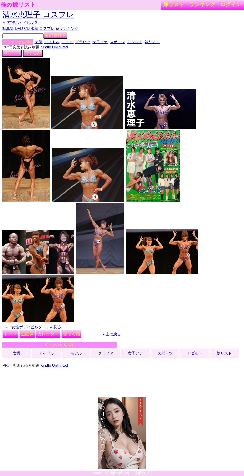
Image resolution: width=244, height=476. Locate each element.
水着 (34, 28)
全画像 (27, 334)
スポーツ (117, 42)
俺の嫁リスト (18, 5)
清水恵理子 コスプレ (38, 14)
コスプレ (47, 28)
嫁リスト (173, 4)
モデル (67, 42)
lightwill (117, 473)
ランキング (202, 4)
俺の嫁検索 (55, 35)
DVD (19, 28)
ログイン (230, 4)
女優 (38, 42)
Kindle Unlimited (54, 47)
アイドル (52, 42)
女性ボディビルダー (24, 22)
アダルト (134, 42)
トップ (10, 334)
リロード (12, 53)
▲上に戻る (111, 334)
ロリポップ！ (141, 473)
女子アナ (100, 42)
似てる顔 (32, 53)
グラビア (82, 42)
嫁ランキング (67, 28)
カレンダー (48, 334)
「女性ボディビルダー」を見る (34, 327)
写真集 (8, 28)
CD (27, 28)
